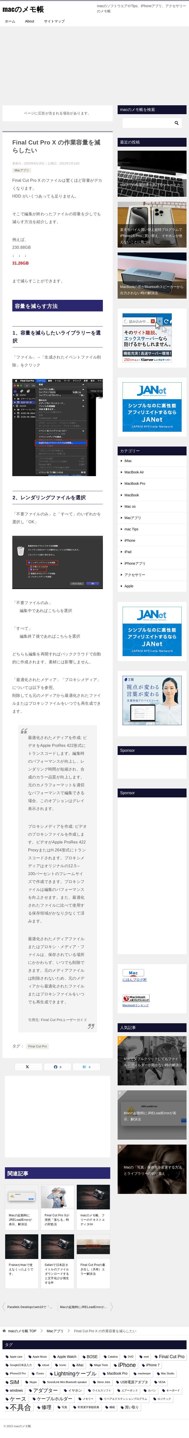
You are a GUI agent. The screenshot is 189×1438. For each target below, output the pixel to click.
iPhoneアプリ (135, 563)
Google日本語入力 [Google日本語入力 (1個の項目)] (21, 1365)
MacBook (132, 495)
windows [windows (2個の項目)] (16, 1390)
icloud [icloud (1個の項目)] (45, 1365)
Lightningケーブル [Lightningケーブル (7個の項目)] (75, 1373)
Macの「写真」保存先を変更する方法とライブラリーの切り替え (153, 1170)
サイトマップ (54, 21)
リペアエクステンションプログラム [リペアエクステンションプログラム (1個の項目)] (125, 1398)
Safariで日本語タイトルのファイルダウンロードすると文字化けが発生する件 (57, 1273)
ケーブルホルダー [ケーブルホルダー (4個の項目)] (54, 1398)
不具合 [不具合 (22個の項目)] (20, 1407)
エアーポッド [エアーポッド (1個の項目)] (130, 1390)
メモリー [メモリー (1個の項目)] (88, 1398)
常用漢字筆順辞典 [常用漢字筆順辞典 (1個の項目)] (88, 1407)
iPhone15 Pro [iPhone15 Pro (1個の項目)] (18, 1373)
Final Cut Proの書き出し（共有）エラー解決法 (92, 1269)
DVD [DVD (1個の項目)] (131, 1356)
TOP (22, 1331)
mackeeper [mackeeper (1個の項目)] (144, 1373)
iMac (128, 461)
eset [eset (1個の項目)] (146, 1356)
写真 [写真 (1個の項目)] (64, 1407)
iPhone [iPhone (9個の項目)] (127, 1365)
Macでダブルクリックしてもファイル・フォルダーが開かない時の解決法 (153, 1062)
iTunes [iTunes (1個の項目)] (40, 1373)
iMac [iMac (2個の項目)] (80, 1365)
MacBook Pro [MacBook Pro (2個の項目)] (117, 1373)
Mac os (130, 506)
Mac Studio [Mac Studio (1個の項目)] (167, 1373)
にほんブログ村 (135, 980)
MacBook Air (134, 472)
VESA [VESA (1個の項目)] (161, 1382)
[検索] (152, 123)
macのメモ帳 (23, 8)
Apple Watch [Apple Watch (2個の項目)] (67, 1357)
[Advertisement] (94, 63)
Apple (129, 586)
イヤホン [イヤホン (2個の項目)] (75, 1390)
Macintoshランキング (136, 1005)
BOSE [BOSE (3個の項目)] (92, 1357)
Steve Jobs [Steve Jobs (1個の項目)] (103, 1382)
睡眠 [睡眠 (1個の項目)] (112, 1407)
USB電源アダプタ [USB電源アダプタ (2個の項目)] (134, 1382)
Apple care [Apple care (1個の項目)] (16, 1356)
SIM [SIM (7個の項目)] (14, 1382)
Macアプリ (22, 170)
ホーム (10, 21)
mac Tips (131, 529)
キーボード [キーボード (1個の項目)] (173, 1390)
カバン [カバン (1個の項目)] (152, 1390)
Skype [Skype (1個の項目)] (33, 1382)
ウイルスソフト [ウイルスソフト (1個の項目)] (101, 1390)
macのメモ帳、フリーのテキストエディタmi (92, 1220)
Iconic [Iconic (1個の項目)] (62, 1365)
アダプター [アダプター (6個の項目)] (45, 1390)
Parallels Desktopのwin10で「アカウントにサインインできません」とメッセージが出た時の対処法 (32, 1307)
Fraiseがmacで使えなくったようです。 (21, 1269)
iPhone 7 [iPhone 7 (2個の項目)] (153, 1365)
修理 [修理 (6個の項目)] (46, 1407)
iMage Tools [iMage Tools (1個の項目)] (101, 1365)
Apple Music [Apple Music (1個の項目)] (40, 1356)
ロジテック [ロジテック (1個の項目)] (164, 1398)
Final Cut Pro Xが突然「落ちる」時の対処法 (57, 1220)
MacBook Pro (135, 483)
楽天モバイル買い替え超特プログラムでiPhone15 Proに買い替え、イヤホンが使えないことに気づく (151, 236)
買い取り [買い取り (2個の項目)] (132, 1407)
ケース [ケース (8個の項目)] (18, 1399)
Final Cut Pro (37, 1046)
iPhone (130, 540)
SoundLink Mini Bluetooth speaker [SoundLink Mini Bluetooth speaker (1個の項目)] (67, 1382)
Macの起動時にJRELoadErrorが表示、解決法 (20, 1220)
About (29, 21)
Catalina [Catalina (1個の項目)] (113, 1356)
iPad (128, 552)
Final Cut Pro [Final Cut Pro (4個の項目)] (171, 1356)
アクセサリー (135, 575)
